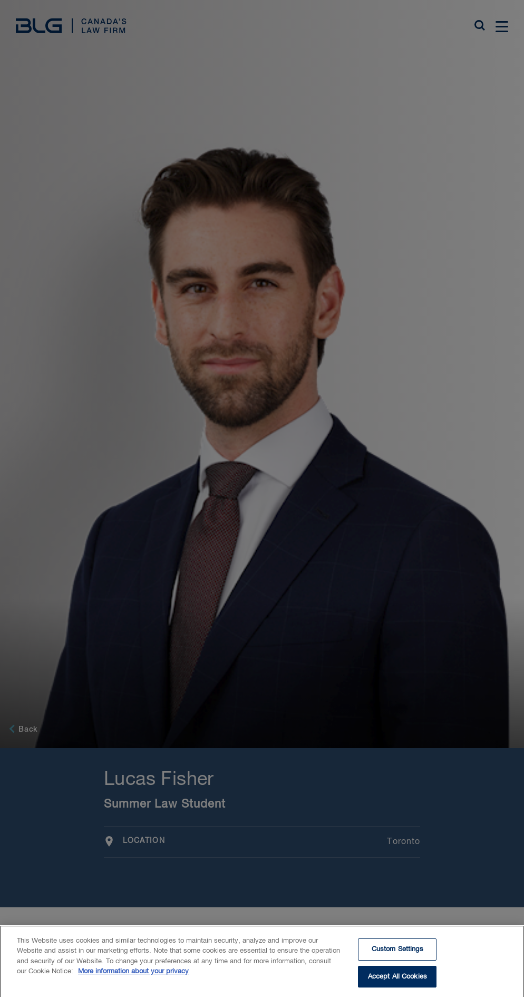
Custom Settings (397, 958)
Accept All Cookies (397, 985)
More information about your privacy (133, 980)
